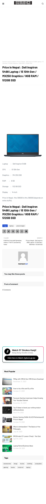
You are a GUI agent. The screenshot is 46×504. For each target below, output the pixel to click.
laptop (11, 226)
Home (4, 61)
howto (13, 467)
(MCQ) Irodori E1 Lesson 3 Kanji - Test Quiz (27, 436)
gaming (6, 467)
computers (38, 463)
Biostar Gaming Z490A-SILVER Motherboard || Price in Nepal (28, 418)
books (22, 463)
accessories (7, 463)
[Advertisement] (23, 34)
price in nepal (11, 61)
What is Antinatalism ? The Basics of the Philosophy (26, 428)
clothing (29, 463)
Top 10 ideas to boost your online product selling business (27, 409)
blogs (15, 463)
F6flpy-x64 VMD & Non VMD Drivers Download (28, 379)
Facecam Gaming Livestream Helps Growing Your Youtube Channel (28, 399)
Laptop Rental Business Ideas (23, 446)
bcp (26, 264)
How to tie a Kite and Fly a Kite (23, 389)
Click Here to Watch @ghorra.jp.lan (21, 358)
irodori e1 (20, 467)
